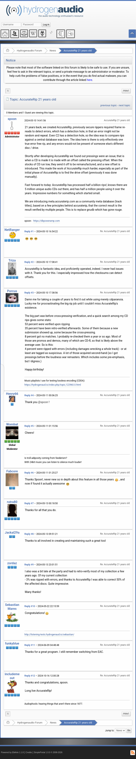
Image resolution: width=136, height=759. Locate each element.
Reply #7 (29, 503)
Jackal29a (12, 532)
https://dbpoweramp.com (46, 220)
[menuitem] (126, 91)
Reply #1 (29, 231)
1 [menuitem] (8, 91)
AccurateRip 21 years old (77, 50)
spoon (12, 119)
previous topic (108, 105)
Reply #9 (29, 564)
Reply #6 (29, 472)
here (89, 79)
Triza (12, 260)
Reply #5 (29, 426)
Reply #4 (29, 395)
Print (126, 91)
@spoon (43, 402)
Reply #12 (29, 675)
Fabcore (12, 471)
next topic (124, 105)
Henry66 (12, 394)
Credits (29, 752)
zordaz (12, 563)
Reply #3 (29, 292)
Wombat (12, 424)
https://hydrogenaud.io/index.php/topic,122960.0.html (52, 384)
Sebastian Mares (12, 607)
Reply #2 (29, 262)
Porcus (12, 291)
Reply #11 (29, 645)
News (53, 50)
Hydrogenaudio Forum (29, 50)
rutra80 (12, 502)
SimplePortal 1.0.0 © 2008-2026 (48, 752)
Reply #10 (29, 606)
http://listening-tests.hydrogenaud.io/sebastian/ (49, 634)
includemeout (12, 676)
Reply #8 (29, 534)
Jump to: (109, 730)
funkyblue (12, 643)
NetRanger (12, 230)
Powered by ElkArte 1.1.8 (12, 752)
